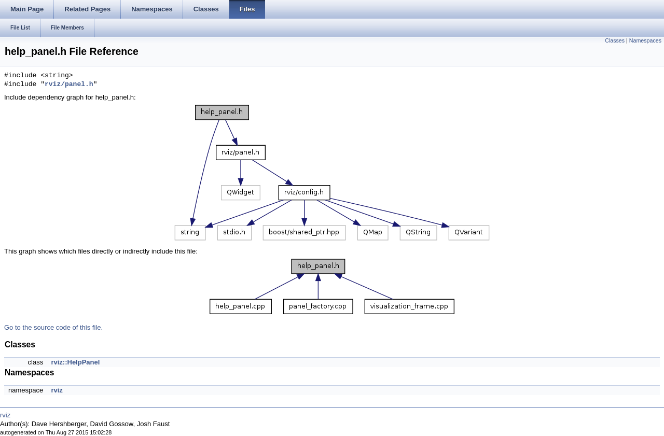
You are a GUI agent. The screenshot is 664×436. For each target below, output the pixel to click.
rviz (56, 390)
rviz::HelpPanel (75, 362)
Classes (615, 40)
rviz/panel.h (69, 84)
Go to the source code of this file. (53, 327)
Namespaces (645, 40)
